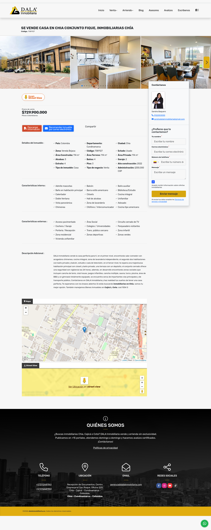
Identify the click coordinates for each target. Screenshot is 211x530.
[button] (82, 85)
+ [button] (26, 308)
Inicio (101, 10)
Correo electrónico (160, 147)
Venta (112, 10)
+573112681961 (44, 484)
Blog (141, 10)
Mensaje (156, 167)
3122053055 (159, 115)
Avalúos (168, 10)
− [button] (26, 312)
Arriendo (127, 10)
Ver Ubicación (76, 386)
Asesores (154, 10)
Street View (33, 97)
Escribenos (184, 10)
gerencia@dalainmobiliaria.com (126, 484)
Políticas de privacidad (105, 447)
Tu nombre (157, 136)
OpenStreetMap (140, 360)
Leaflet (124, 360)
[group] (35, 62)
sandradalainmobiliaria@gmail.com (169, 119)
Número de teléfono (161, 157)
